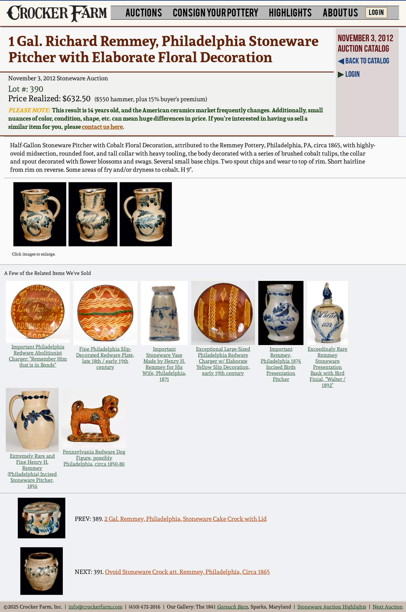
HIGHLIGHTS (290, 12)
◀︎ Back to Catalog (363, 60)
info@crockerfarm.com (95, 607)
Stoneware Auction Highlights (332, 607)
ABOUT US (340, 12)
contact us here (102, 127)
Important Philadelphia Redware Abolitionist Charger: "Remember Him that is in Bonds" (38, 356)
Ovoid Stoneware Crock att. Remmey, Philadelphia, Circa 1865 (187, 571)
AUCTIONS (143, 12)
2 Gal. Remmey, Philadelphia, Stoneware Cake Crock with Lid (185, 518)
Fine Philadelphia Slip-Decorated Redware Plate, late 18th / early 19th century (105, 358)
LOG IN (376, 12)
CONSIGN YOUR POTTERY (216, 12)
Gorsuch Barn (232, 607)
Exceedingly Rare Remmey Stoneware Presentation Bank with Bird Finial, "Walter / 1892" (327, 367)
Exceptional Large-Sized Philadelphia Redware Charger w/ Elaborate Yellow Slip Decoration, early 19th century (223, 361)
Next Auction (388, 607)
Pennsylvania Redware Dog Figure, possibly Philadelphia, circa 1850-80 (94, 458)
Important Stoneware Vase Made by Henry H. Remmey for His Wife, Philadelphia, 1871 (164, 364)
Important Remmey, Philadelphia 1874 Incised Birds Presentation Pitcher (281, 364)
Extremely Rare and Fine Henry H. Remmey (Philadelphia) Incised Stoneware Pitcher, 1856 (32, 471)
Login (352, 74)
